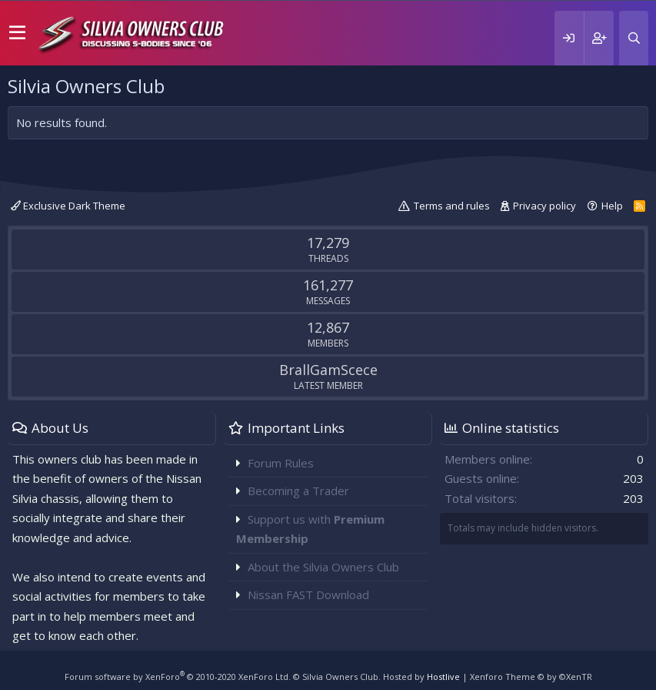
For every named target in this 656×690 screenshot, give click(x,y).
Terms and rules (452, 206)
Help (612, 206)
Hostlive (443, 676)
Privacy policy (544, 206)
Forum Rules (281, 463)
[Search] (633, 38)
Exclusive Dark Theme (68, 206)
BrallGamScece (328, 369)
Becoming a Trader (298, 490)
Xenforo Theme (531, 676)
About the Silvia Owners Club (323, 566)
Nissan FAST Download (308, 594)
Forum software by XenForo (178, 676)
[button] (17, 33)
